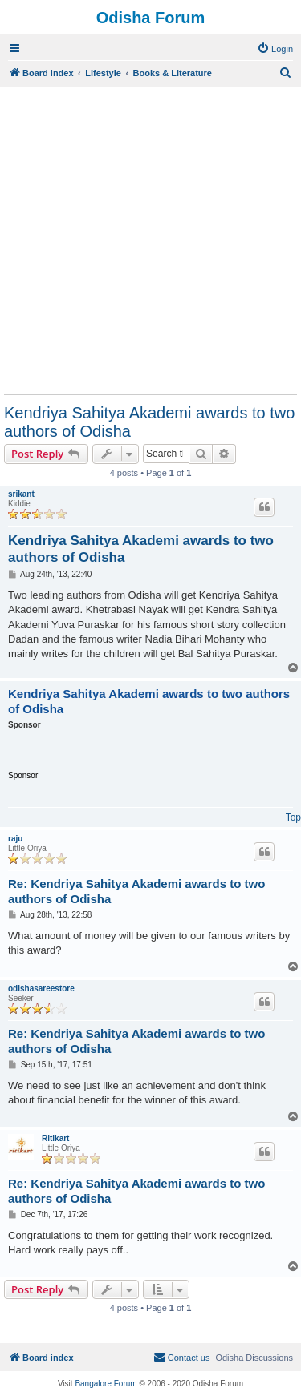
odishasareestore (41, 988)
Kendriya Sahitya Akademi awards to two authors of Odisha (149, 422)
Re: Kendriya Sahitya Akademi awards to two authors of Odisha (136, 891)
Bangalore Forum (105, 1383)
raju (15, 838)
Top (293, 817)
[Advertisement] (150, 240)
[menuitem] (275, 49)
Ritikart (55, 1138)
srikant (21, 494)
